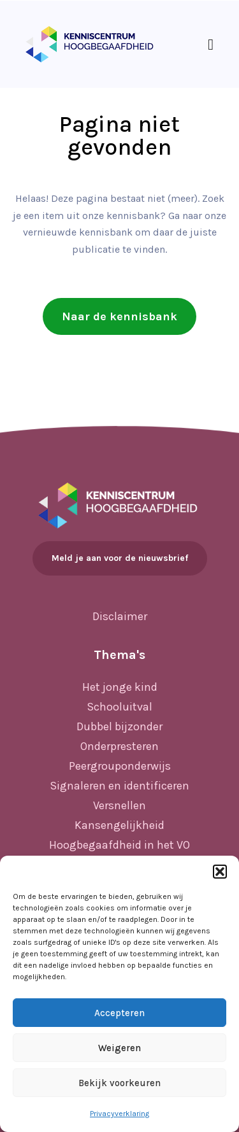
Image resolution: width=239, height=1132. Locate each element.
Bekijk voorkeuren (119, 1083)
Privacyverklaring (119, 1113)
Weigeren (119, 1048)
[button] (220, 871)
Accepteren (119, 1013)
